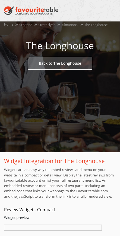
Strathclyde (46, 25)
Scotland (25, 25)
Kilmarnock (69, 25)
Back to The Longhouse (60, 63)
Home (8, 24)
